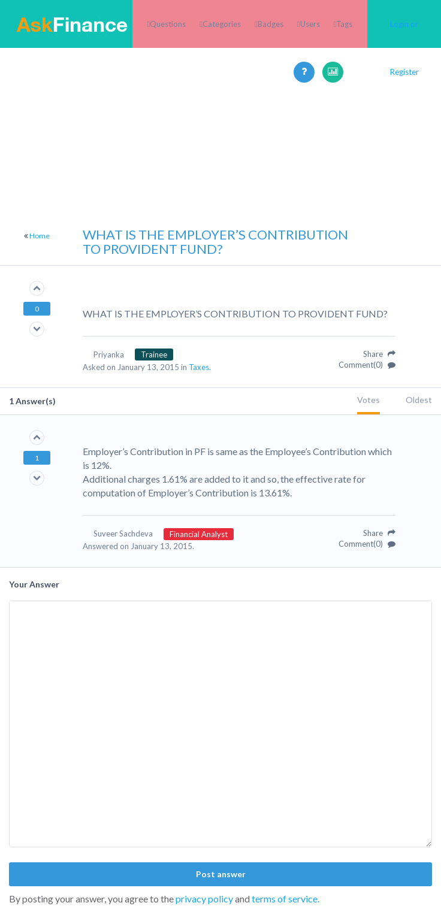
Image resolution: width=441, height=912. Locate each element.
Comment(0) (367, 364)
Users (310, 24)
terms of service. (285, 898)
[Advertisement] (220, 179)
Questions (168, 24)
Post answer (221, 874)
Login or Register (404, 48)
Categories (222, 24)
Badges (270, 24)
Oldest (419, 400)
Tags (344, 24)
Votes (368, 400)
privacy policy (204, 898)
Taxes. (200, 367)
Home (39, 235)
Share (379, 354)
